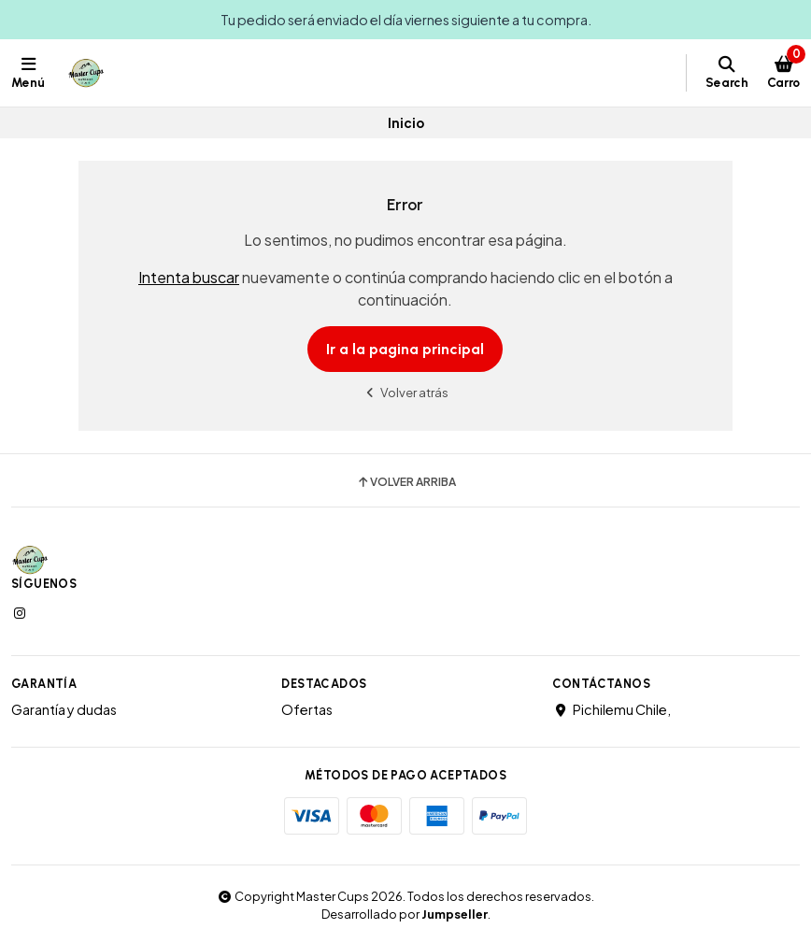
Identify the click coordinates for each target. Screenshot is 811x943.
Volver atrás (405, 392)
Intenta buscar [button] (188, 277)
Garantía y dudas (64, 709)
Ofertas (307, 709)
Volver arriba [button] (406, 482)
